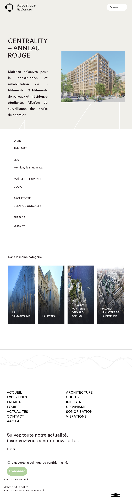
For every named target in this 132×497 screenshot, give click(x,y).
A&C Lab (14, 421)
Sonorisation (79, 411)
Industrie (75, 402)
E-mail (11, 449)
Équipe (13, 407)
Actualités (17, 411)
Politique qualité (15, 480)
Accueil (14, 392)
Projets (15, 402)
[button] (117, 7)
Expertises (17, 397)
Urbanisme (76, 407)
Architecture (79, 392)
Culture (74, 397)
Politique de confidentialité (23, 490)
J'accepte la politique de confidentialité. (38, 462)
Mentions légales (15, 487)
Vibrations (76, 416)
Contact (15, 416)
